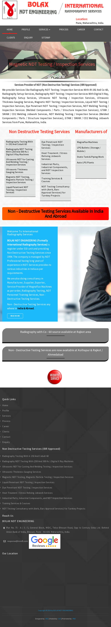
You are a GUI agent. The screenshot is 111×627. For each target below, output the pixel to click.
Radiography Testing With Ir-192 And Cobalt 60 (19, 143)
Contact (98, 29)
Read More (15, 316)
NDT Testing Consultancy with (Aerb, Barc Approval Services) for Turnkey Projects (55, 191)
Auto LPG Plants (85, 162)
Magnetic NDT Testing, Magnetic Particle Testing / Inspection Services (20, 179)
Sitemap (46, 37)
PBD (74, 619)
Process (63, 29)
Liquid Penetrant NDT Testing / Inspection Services (17, 190)
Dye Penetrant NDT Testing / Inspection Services (52, 144)
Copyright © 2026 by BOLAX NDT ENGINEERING (55, 610)
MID (47, 619)
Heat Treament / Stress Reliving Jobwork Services (54, 156)
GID (59, 619)
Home (10, 29)
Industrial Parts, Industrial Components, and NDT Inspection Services (54, 168)
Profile (26, 29)
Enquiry (28, 37)
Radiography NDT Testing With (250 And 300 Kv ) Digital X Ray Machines (19, 152)
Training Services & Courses (51, 180)
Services (44, 29)
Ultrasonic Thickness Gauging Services (17, 171)
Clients (11, 37)
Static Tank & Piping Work (90, 156)
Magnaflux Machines (87, 142)
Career (81, 29)
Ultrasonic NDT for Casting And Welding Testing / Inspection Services (20, 162)
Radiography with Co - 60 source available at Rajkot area (55, 332)
